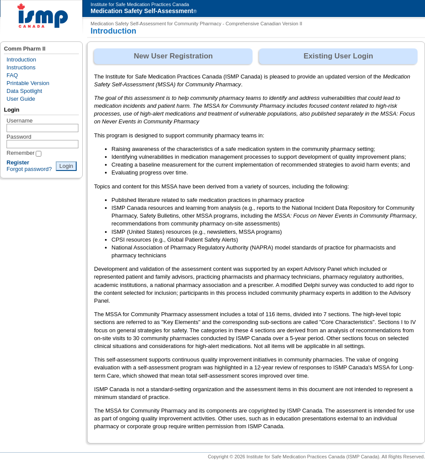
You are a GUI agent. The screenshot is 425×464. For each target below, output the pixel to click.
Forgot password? (29, 169)
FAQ (12, 75)
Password (19, 136)
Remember (20, 153)
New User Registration (173, 56)
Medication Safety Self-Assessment (142, 10)
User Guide (21, 99)
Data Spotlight (24, 91)
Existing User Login (338, 56)
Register (18, 162)
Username (20, 120)
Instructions (21, 67)
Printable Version (28, 83)
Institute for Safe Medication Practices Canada (140, 4)
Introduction (21, 59)
